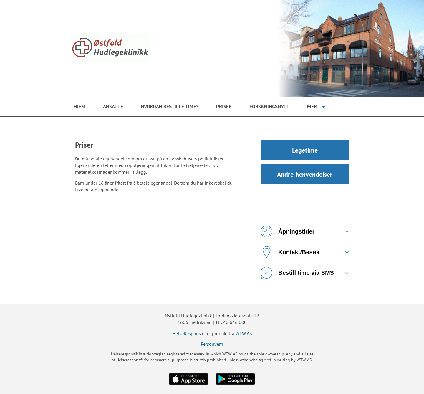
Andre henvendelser (304, 174)
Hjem (79, 106)
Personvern (212, 344)
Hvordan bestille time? (169, 106)
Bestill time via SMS (297, 273)
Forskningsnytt (269, 106)
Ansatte (113, 106)
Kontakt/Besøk (290, 252)
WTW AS (244, 333)
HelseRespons (186, 333)
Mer (312, 106)
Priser (224, 106)
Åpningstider (287, 231)
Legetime (305, 150)
